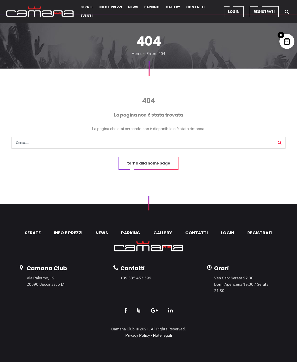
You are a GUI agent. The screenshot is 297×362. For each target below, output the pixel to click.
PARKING (130, 233)
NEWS (102, 233)
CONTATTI (196, 233)
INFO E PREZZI (68, 233)
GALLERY (162, 233)
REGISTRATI (259, 233)
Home (137, 53)
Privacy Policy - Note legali (148, 335)
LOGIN (227, 233)
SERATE (33, 233)
